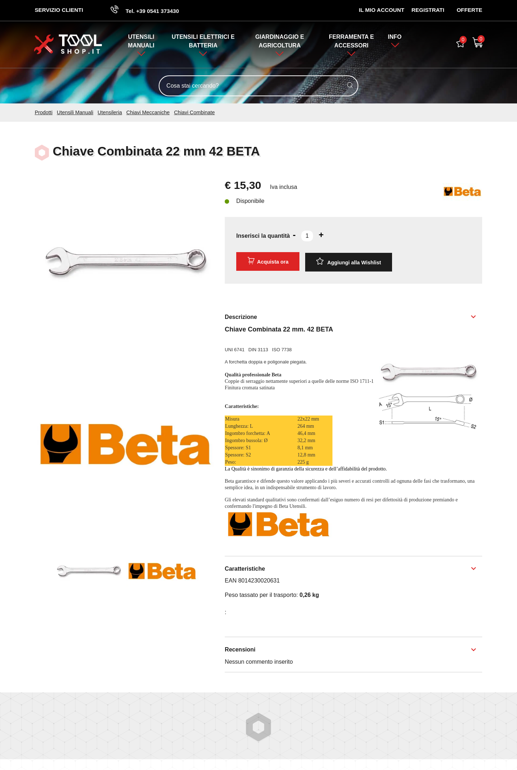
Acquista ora (267, 261)
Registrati (427, 10)
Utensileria (110, 113)
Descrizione (241, 315)
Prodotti (44, 113)
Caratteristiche (245, 568)
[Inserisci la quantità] (307, 236)
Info (395, 37)
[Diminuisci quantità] (294, 235)
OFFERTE (469, 10)
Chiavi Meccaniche (148, 113)
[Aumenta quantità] (321, 235)
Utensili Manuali (75, 113)
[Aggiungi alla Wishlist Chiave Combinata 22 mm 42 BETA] (348, 262)
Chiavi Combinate (194, 113)
